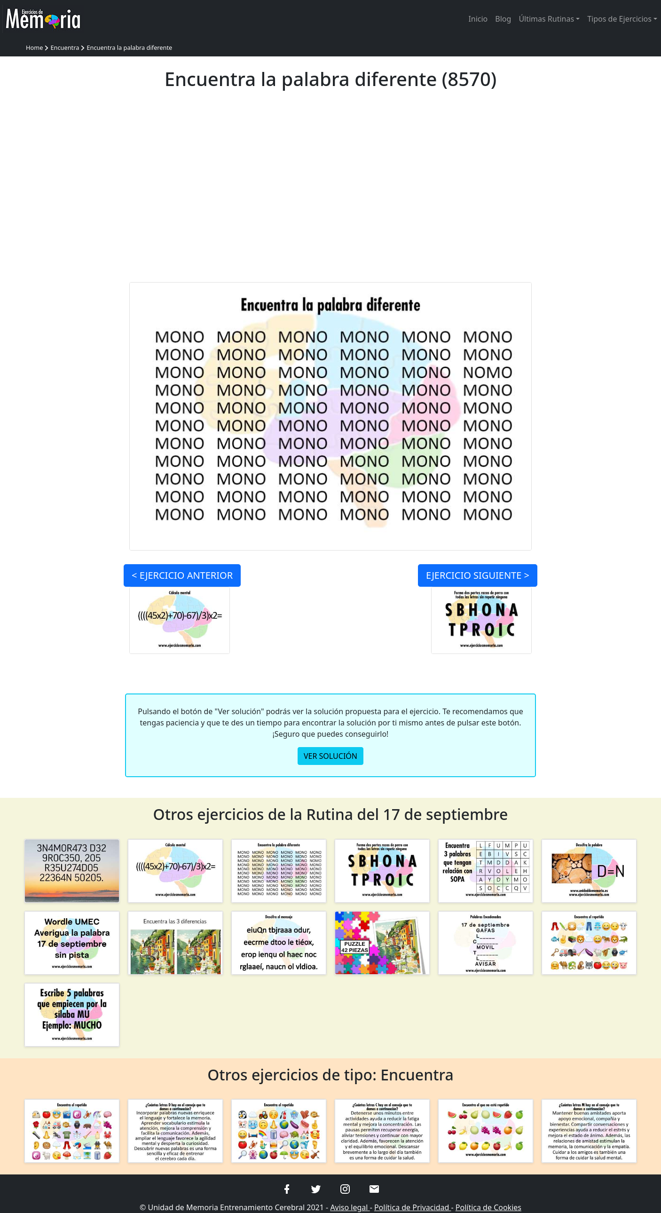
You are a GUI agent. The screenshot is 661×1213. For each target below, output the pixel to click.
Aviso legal (350, 1207)
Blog (503, 19)
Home (34, 47)
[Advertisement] (330, 192)
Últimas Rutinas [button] (546, 19)
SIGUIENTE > (477, 575)
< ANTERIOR (182, 575)
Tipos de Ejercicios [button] (619, 19)
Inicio (478, 19)
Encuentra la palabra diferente (129, 47)
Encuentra (64, 47)
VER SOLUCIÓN (330, 756)
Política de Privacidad (412, 1207)
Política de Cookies (488, 1207)
